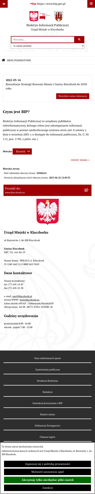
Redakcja (47, 392)
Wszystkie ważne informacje (72, 96)
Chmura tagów (47, 437)
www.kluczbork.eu (29, 299)
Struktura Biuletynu (47, 380)
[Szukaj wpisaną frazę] (79, 39)
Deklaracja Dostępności (47, 425)
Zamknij (47, 488)
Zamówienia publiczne (47, 369)
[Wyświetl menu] (91, 4)
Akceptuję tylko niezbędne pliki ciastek (48, 480)
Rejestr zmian (47, 414)
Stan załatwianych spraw (47, 358)
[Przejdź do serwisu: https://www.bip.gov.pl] (47, 4)
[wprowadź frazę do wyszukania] (43, 39)
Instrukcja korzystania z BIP (47, 403)
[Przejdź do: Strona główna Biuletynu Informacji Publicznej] (3, 60)
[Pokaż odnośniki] (4, 4)
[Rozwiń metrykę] (22, 151)
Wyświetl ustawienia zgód (47, 472)
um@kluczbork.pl (22, 296)
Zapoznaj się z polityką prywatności (47, 464)
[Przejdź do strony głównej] (47, 22)
